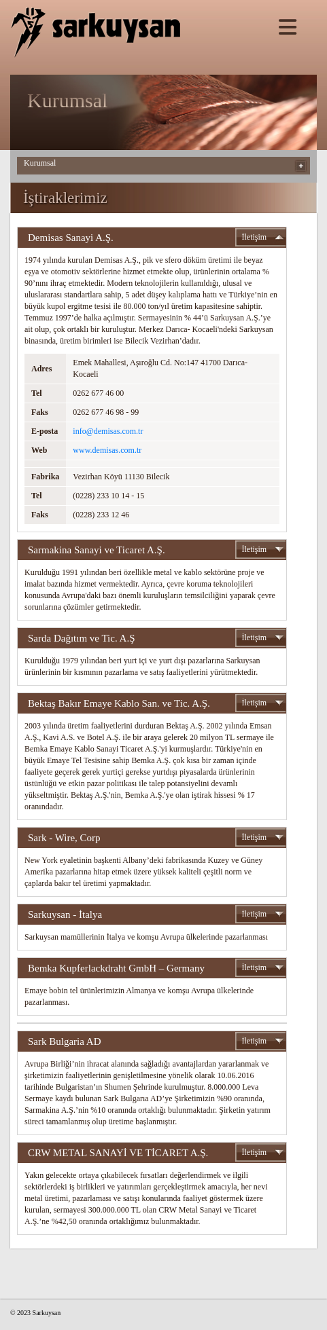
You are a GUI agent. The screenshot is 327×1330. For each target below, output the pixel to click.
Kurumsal (40, 163)
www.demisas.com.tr (107, 450)
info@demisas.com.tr (108, 431)
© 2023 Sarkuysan (35, 1312)
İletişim (254, 237)
